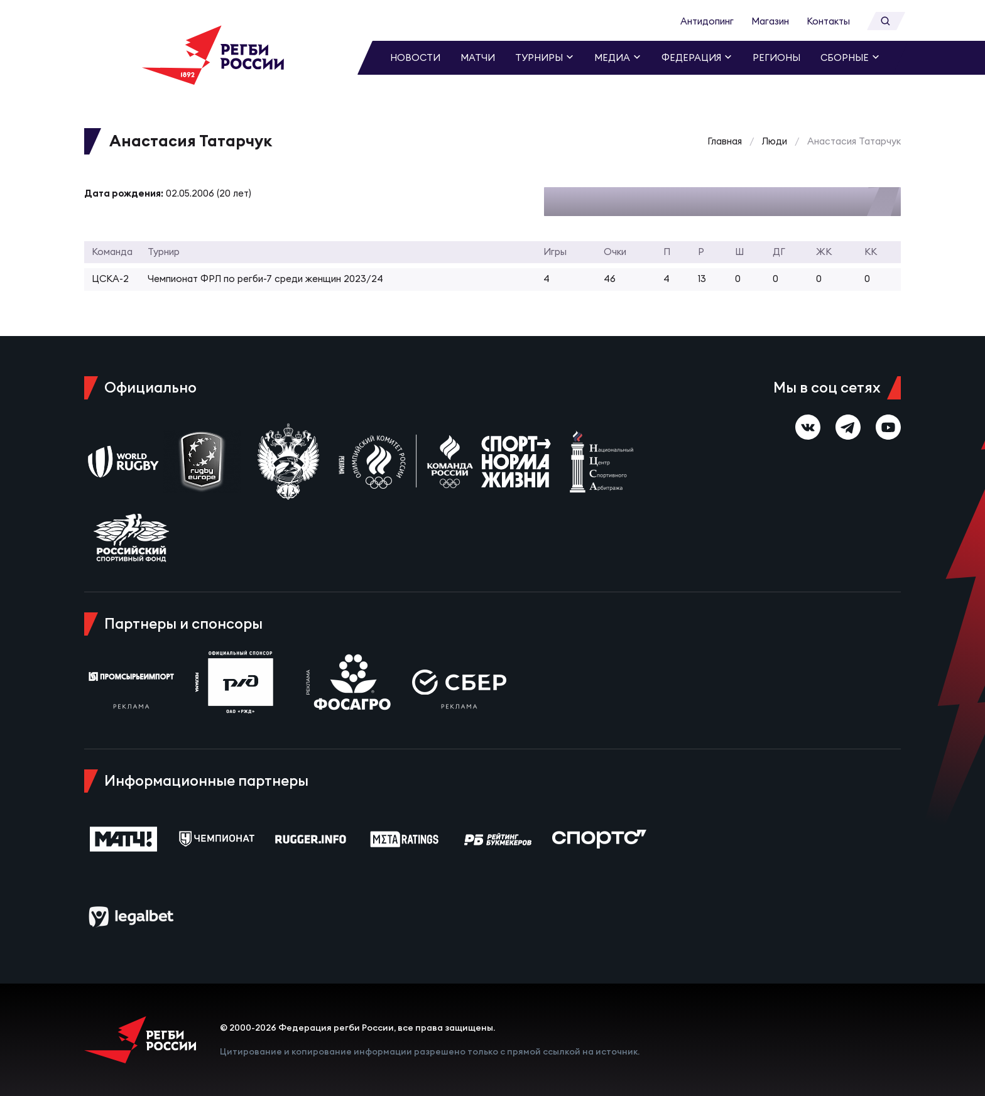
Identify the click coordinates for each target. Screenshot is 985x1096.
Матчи (477, 57)
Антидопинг (707, 21)
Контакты (828, 21)
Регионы (776, 57)
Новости (415, 57)
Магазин (770, 21)
